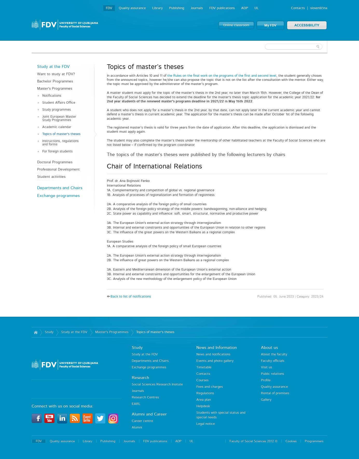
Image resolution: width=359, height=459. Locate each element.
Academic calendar (56, 127)
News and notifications (213, 354)
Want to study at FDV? (56, 74)
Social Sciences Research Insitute (157, 384)
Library (157, 8)
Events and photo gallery (214, 361)
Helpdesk (203, 406)
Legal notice (205, 424)
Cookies (291, 441)
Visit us (266, 367)
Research (140, 378)
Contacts (298, 8)
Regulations (205, 393)
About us (269, 347)
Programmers (314, 441)
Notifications (51, 95)
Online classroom (236, 25)
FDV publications (222, 8)
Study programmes (56, 109)
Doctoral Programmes (54, 162)
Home (36, 332)
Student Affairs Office (58, 102)
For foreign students (57, 151)
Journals (197, 8)
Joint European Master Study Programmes (59, 118)
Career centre (142, 421)
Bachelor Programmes (55, 81)
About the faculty (274, 354)
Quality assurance (132, 8)
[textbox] (293, 47)
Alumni (137, 427)
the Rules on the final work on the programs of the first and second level (221, 75)
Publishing (176, 8)
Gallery (266, 399)
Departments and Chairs (59, 188)
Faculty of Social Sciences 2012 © (254, 441)
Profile (266, 380)
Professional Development (58, 169)
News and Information (216, 347)
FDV (109, 8)
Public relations (272, 374)
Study (49, 332)
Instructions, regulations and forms (60, 142)
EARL (136, 404)
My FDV (270, 25)
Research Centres (145, 397)
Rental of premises (275, 393)
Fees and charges (209, 387)
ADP (244, 8)
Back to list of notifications (131, 296)
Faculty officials (272, 361)
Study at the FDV (53, 67)
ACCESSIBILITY (306, 25)
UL (256, 8)
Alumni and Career (149, 414)
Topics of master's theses (61, 134)
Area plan (203, 399)
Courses (202, 380)
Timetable (203, 367)
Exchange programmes (58, 196)
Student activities (51, 177)
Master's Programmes (54, 88)
